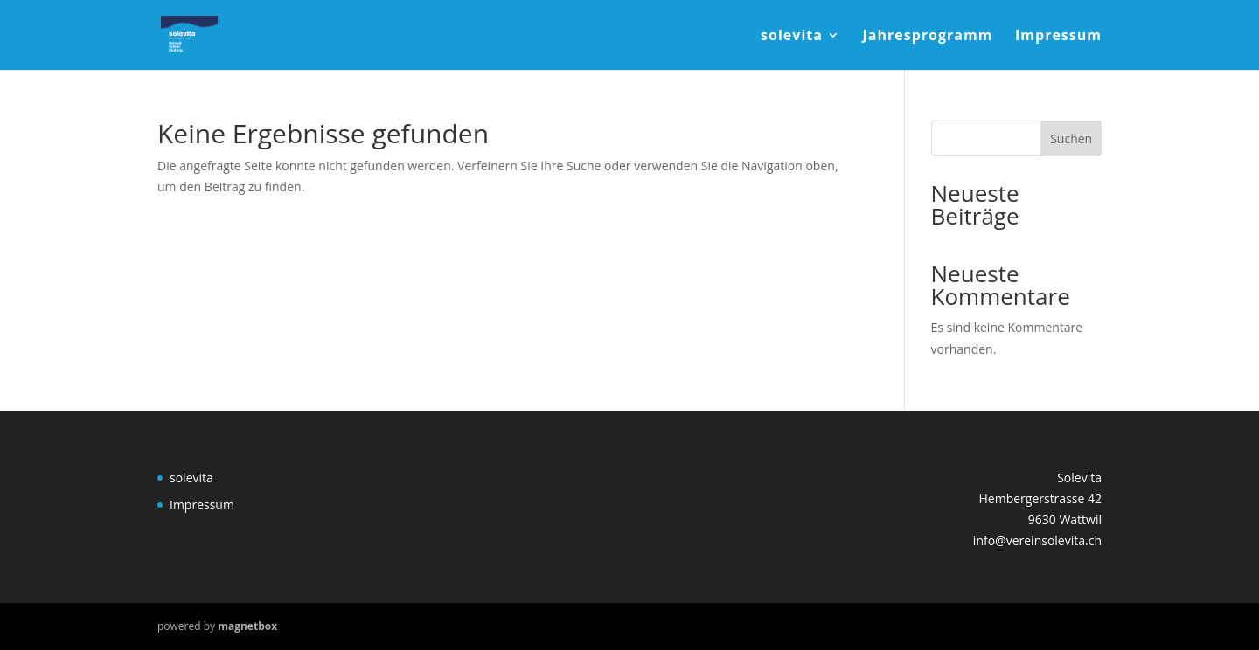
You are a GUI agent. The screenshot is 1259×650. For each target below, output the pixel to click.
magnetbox (247, 626)
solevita (792, 37)
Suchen (1071, 138)
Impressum (1058, 37)
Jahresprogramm (928, 37)
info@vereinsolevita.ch (1037, 540)
